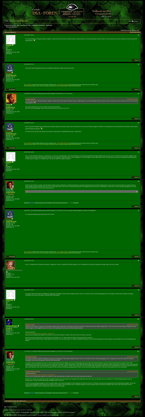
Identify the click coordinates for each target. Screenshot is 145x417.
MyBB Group (55, 415)
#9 (138, 290)
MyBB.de (34, 415)
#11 (138, 351)
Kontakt (18, 412)
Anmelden (16, 21)
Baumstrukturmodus (135, 32)
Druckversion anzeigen (12, 406)
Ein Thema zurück (11, 401)
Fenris (70, 93)
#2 (138, 64)
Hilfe (130, 21)
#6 (138, 181)
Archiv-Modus (40, 412)
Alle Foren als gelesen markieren (53, 412)
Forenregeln (135, 21)
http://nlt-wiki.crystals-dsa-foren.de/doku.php (44, 84)
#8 (138, 260)
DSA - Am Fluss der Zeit (23, 25)
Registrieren (24, 21)
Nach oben (33, 412)
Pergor (70, 351)
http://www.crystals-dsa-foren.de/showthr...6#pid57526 (39, 333)
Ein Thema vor (21, 401)
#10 (138, 319)
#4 (138, 122)
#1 (138, 35)
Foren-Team (12, 412)
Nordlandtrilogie (25, 412)
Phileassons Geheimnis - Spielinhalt (42, 25)
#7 (138, 210)
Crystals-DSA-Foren (10, 25)
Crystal (70, 210)
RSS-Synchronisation (68, 412)
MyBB (44, 415)
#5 (138, 152)
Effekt (27, 191)
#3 (138, 93)
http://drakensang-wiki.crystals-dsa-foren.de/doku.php (83, 84)
